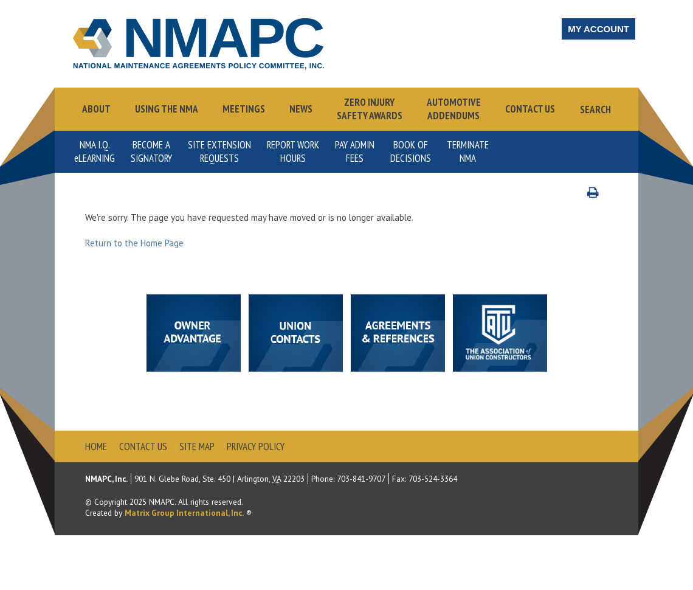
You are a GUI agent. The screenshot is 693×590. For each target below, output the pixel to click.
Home (96, 446)
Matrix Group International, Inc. (184, 512)
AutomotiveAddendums (454, 108)
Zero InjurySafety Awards (369, 108)
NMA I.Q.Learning (94, 151)
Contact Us (530, 109)
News (300, 109)
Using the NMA (166, 109)
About (96, 109)
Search (595, 109)
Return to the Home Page (134, 243)
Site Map (197, 446)
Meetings (243, 109)
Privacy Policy (255, 446)
